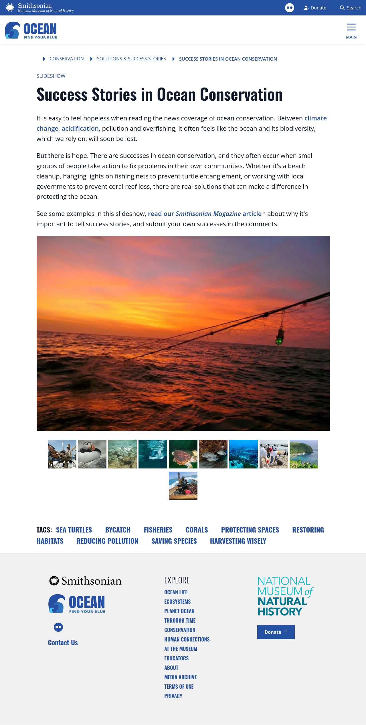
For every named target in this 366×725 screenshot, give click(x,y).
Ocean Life (175, 592)
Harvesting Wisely (238, 540)
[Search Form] (349, 7)
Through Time (179, 620)
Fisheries (158, 529)
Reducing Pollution (107, 540)
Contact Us (63, 642)
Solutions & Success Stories (131, 58)
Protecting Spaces (250, 529)
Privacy (173, 696)
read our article (207, 213)
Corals (197, 529)
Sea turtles (74, 529)
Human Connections (187, 639)
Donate (276, 631)
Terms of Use (178, 686)
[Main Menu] (351, 30)
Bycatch (117, 529)
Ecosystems (177, 601)
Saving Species (174, 540)
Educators (176, 658)
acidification (80, 128)
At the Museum (180, 648)
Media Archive (180, 677)
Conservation (67, 58)
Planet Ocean (179, 611)
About (171, 667)
